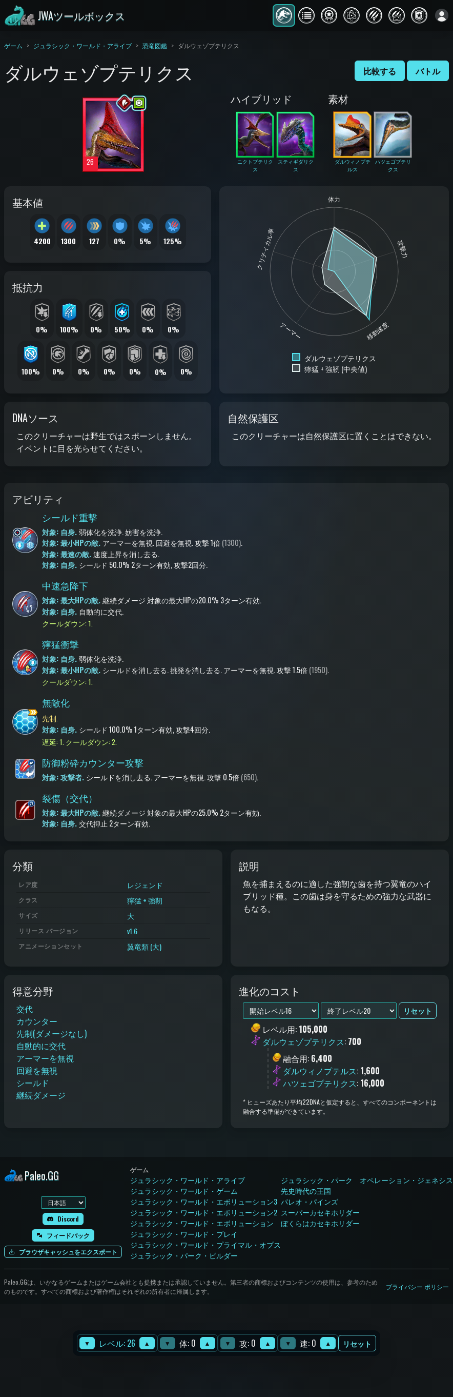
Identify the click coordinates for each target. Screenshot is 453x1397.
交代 (24, 1008)
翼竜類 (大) (144, 946)
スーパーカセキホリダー (320, 1212)
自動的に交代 (41, 1045)
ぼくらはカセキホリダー (320, 1222)
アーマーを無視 (45, 1058)
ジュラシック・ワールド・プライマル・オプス (205, 1244)
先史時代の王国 (306, 1190)
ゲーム (13, 45)
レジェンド (145, 884)
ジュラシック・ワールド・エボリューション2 (203, 1212)
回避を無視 (36, 1070)
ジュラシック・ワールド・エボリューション (202, 1222)
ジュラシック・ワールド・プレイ (184, 1233)
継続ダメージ (41, 1095)
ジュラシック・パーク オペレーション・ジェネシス (367, 1179)
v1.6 (132, 931)
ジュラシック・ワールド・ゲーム (184, 1190)
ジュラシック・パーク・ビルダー (184, 1255)
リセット (357, 1343)
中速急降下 (65, 585)
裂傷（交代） (69, 797)
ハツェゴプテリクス (320, 1083)
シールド (32, 1082)
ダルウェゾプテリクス (303, 1042)
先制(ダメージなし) (51, 1033)
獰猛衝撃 (60, 644)
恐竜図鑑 (154, 45)
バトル (428, 71)
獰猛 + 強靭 (144, 900)
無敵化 (56, 702)
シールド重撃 (69, 517)
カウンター (36, 1021)
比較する (379, 71)
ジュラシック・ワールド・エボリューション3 (203, 1201)
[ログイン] (442, 15)
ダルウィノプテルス (320, 1071)
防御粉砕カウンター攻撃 (92, 762)
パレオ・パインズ (309, 1201)
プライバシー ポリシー (417, 1286)
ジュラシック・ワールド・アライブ (82, 45)
